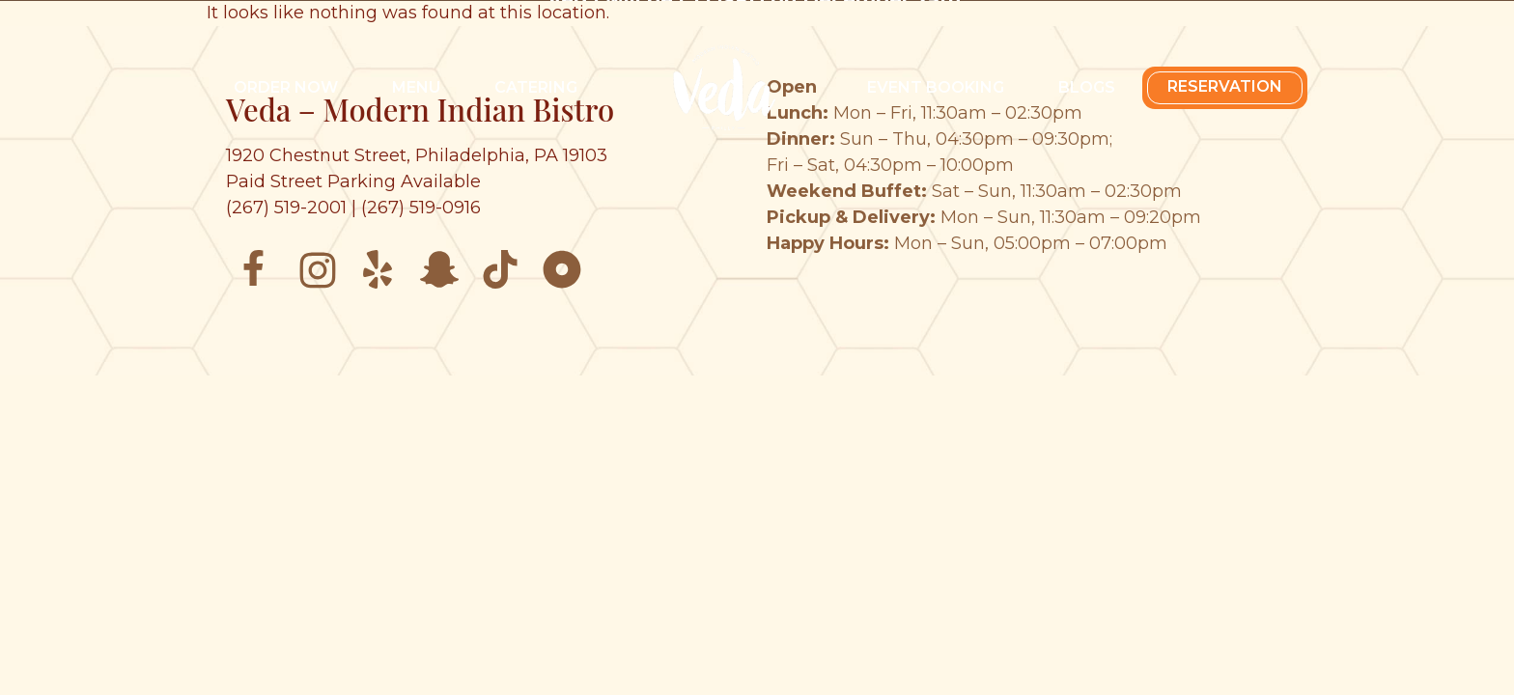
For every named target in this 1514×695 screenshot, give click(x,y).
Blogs (1086, 87)
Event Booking (935, 87)
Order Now (286, 87)
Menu (416, 87)
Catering (535, 87)
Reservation (1224, 86)
